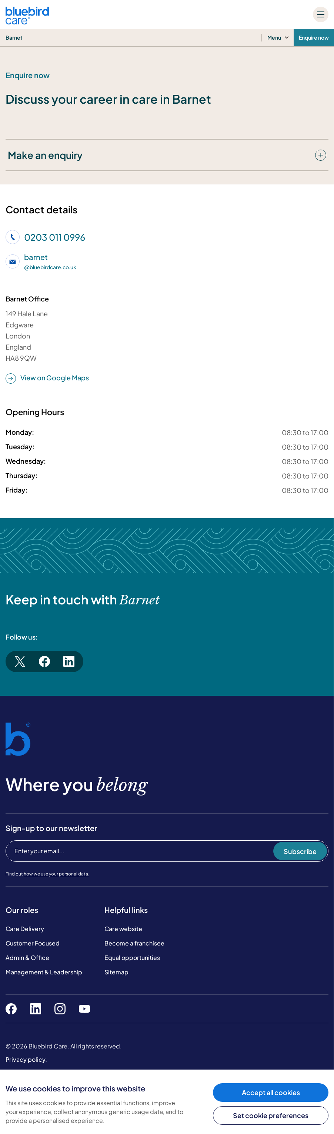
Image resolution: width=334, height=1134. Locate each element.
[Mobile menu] (320, 14)
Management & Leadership (44, 972)
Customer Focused (33, 943)
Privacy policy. (26, 1059)
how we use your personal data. (56, 874)
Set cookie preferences (270, 1115)
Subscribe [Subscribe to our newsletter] (300, 851)
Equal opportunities (132, 957)
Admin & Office (27, 957)
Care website (123, 929)
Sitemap (116, 972)
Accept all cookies (271, 1092)
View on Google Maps (47, 378)
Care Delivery (25, 929)
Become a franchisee (134, 943)
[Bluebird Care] (27, 21)
